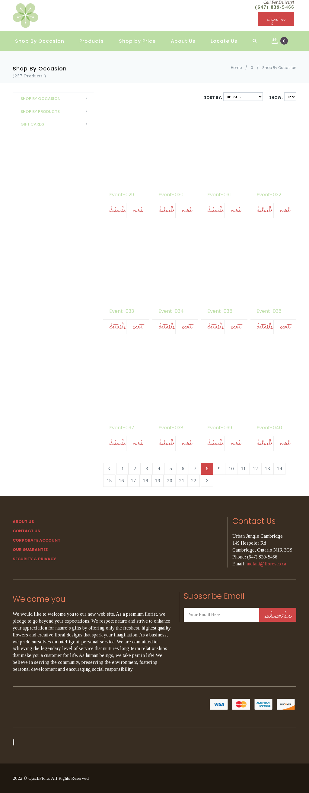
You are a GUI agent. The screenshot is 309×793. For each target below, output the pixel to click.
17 (133, 481)
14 (279, 468)
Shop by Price (137, 39)
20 (169, 481)
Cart (138, 210)
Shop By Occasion (39, 39)
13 (267, 468)
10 (231, 468)
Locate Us (224, 39)
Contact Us (26, 531)
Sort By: (213, 97)
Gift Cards (56, 124)
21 (181, 481)
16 (121, 481)
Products (91, 39)
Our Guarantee (30, 549)
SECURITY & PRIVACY (34, 559)
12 (255, 468)
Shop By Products (56, 111)
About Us (183, 39)
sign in (276, 21)
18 (145, 481)
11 (243, 468)
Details (117, 210)
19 (157, 481)
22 (193, 481)
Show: (276, 97)
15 (109, 481)
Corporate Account (36, 540)
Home (236, 67)
